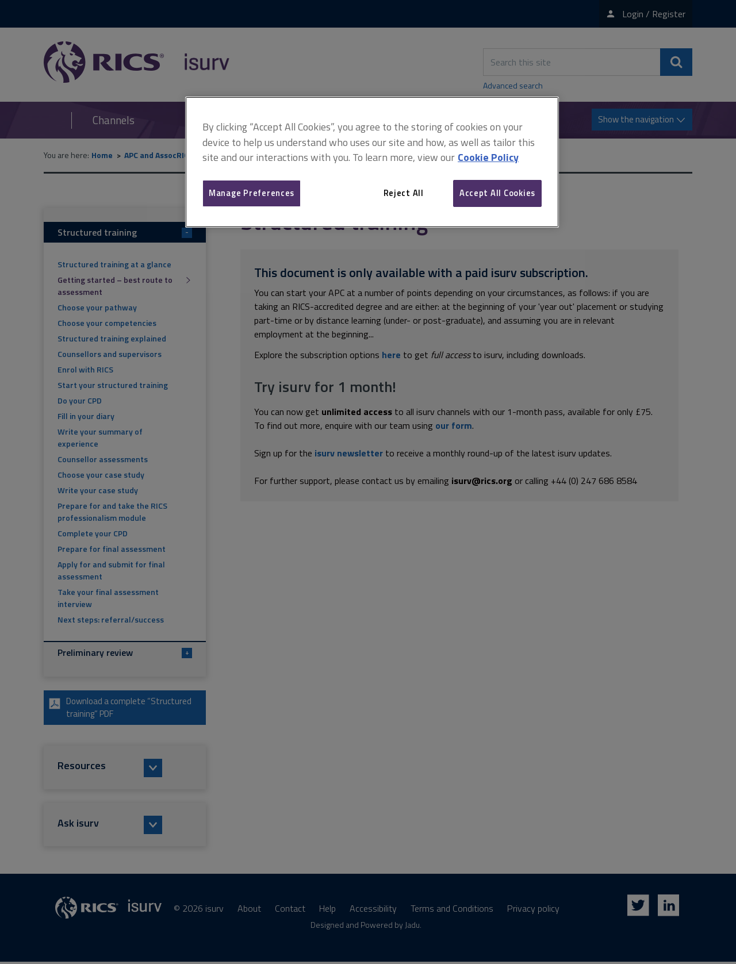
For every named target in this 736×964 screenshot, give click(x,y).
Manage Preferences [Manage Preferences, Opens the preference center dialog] (251, 192)
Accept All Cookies (497, 192)
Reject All (404, 192)
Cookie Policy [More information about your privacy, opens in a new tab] (488, 157)
